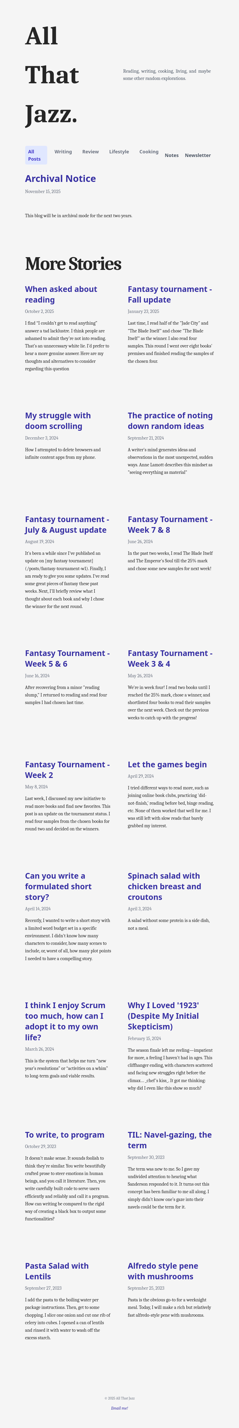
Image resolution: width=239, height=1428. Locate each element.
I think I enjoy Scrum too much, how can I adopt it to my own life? (65, 1021)
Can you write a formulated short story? (58, 886)
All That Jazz (125, 1398)
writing (63, 151)
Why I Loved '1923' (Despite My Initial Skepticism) (163, 1016)
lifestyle (119, 151)
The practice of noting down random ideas (170, 420)
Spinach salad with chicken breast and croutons (164, 886)
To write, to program (65, 1134)
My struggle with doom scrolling (58, 420)
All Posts (34, 155)
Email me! (119, 1408)
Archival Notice (60, 178)
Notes (172, 155)
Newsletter (198, 155)
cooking (149, 151)
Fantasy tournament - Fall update (170, 294)
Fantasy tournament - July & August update (67, 524)
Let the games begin (167, 764)
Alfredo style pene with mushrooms (163, 1271)
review (90, 151)
